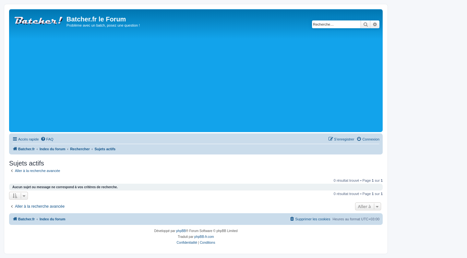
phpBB (181, 231)
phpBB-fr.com (204, 237)
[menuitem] (47, 139)
